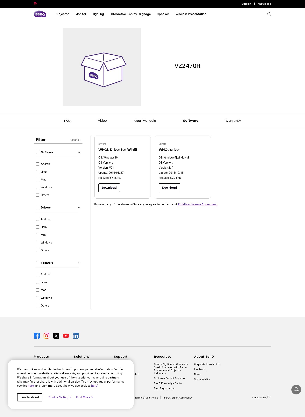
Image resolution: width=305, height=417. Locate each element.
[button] (296, 389)
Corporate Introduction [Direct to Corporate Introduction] (207, 364)
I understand (30, 397)
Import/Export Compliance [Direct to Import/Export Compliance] (178, 397)
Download (109, 188)
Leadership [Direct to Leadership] (200, 369)
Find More (84, 397)
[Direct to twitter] (56, 335)
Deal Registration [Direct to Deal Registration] (164, 388)
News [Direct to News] (197, 374)
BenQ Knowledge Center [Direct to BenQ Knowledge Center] (168, 383)
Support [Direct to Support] (246, 4)
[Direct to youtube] (66, 335)
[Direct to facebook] (37, 335)
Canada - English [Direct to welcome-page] (261, 397)
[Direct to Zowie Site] (35, 3)
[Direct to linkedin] (76, 335)
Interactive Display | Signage (130, 14)
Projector (62, 14)
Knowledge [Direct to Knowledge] (264, 4)
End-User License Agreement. (198, 204)
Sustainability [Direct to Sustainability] (202, 379)
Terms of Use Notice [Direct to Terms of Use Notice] (146, 397)
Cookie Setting (60, 397)
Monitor (80, 14)
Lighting (98, 14)
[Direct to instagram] (47, 335)
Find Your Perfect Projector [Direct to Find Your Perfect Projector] (170, 378)
